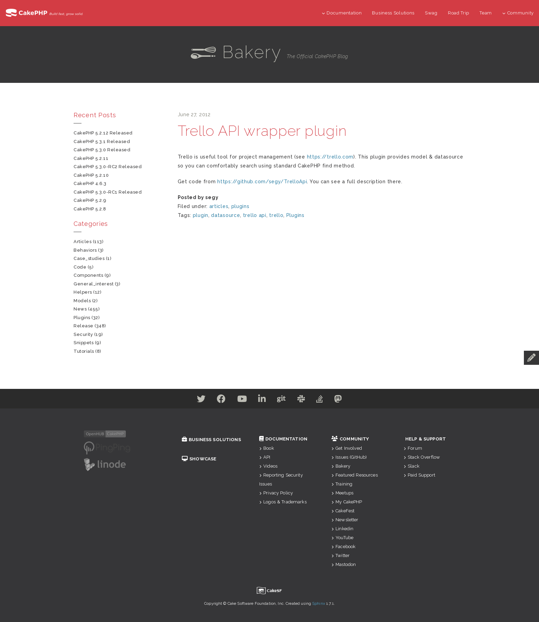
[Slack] (305, 400)
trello (276, 215)
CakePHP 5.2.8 (90, 208)
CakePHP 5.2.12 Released (103, 132)
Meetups (342, 492)
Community (518, 12)
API (265, 457)
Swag (431, 12)
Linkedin (342, 528)
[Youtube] (238, 400)
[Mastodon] (348, 400)
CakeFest (342, 510)
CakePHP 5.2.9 (90, 200)
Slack (411, 466)
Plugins (295, 215)
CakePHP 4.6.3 (90, 183)
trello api (254, 215)
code (80, 267)
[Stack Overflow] (326, 400)
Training (341, 484)
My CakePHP (346, 501)
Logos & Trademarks (283, 501)
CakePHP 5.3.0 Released (102, 149)
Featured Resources (354, 475)
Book (266, 448)
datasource (225, 215)
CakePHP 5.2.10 (91, 175)
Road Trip (458, 12)
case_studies (89, 258)
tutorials (84, 351)
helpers (83, 292)
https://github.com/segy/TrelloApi (262, 181)
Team (486, 12)
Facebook (343, 546)
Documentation (342, 12)
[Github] (283, 400)
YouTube (342, 537)
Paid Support (419, 475)
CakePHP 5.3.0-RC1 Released (108, 192)
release (84, 325)
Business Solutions (393, 12)
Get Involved (346, 448)
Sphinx (318, 603)
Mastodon (343, 564)
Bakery (340, 466)
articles (219, 206)
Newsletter (345, 519)
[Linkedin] (261, 400)
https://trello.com (330, 157)
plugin (200, 215)
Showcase (199, 458)
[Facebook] (214, 400)
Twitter (340, 555)
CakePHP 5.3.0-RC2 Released (108, 166)
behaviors (85, 250)
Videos (268, 466)
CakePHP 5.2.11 (91, 158)
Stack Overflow (422, 457)
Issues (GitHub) (349, 457)
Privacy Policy (276, 492)
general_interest (93, 283)
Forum (413, 448)
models (82, 300)
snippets (84, 342)
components (88, 275)
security (83, 334)
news (80, 309)
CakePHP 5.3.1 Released (102, 141)
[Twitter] (191, 400)
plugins (240, 206)
